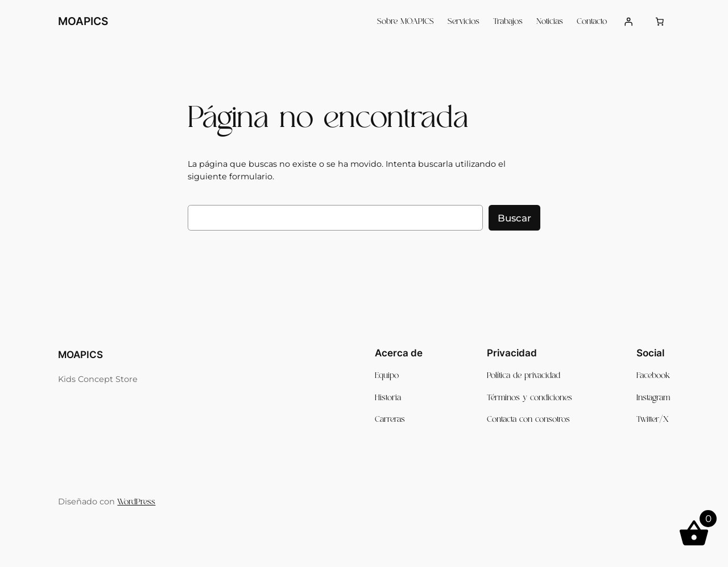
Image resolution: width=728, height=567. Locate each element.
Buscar (514, 218)
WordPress (136, 502)
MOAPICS (83, 21)
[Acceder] (628, 21)
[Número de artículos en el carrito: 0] (660, 21)
